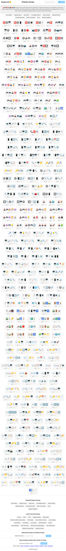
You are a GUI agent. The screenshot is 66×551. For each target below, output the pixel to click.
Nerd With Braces (42, 522)
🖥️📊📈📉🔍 (11, 241)
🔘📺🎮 (58, 30)
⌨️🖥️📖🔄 (38, 428)
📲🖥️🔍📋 (9, 163)
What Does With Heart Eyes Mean (18, 520)
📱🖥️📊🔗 (26, 147)
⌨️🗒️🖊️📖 (20, 474)
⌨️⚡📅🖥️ (15, 482)
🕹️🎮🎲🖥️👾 (56, 209)
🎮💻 (61, 85)
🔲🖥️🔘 (21, 202)
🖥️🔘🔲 (55, 46)
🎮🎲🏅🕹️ (10, 69)
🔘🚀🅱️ (48, 38)
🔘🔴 (16, 38)
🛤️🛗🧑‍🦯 (21, 318)
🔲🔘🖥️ (11, 46)
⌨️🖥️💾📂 (38, 412)
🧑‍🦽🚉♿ (32, 334)
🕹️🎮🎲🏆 (41, 209)
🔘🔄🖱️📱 (33, 178)
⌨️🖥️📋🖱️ (11, 428)
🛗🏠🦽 (21, 311)
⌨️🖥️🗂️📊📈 (53, 443)
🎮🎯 (8, 61)
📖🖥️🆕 (23, 131)
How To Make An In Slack (40, 520)
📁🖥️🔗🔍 (41, 124)
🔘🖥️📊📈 (23, 186)
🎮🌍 (41, 54)
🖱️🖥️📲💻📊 (53, 295)
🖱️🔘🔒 (26, 295)
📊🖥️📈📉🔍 (9, 131)
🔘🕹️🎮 (26, 38)
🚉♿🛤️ (47, 303)
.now (5, 2)
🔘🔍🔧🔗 (46, 178)
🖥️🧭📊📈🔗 (18, 272)
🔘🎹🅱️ (47, 30)
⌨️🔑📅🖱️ (41, 396)
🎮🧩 (56, 100)
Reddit (41, 545)
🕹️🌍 (51, 202)
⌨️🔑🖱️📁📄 (56, 396)
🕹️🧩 (60, 225)
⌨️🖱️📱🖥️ (7, 467)
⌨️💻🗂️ (44, 342)
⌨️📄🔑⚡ (29, 357)
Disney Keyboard (15, 525)
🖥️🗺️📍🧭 (59, 264)
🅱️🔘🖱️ (40, 22)
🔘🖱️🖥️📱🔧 (52, 186)
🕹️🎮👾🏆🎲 (9, 217)
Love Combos (33, 522)
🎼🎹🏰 (37, 108)
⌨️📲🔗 (56, 373)
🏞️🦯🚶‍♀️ (48, 108)
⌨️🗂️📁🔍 (45, 467)
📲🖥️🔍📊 (59, 155)
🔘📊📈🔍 (45, 170)
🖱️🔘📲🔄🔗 (12, 295)
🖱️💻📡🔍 (9, 280)
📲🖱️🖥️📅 (23, 163)
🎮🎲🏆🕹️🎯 (25, 69)
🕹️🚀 (52, 225)
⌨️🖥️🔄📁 (31, 435)
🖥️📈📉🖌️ (38, 233)
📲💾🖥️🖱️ (34, 155)
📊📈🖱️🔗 (55, 124)
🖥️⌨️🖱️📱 (44, 272)
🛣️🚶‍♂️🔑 (10, 318)
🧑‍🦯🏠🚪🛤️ (44, 326)
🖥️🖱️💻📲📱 (52, 256)
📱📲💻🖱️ (57, 131)
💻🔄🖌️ (54, 116)
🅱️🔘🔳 (29, 22)
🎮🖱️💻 (38, 100)
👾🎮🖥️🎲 (30, 116)
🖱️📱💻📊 (56, 280)
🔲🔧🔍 (58, 194)
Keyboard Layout (17, 15)
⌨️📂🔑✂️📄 (53, 350)
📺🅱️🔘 (36, 30)
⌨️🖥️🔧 (26, 443)
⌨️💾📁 (10, 350)
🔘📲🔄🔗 (19, 178)
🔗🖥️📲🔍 (31, 170)
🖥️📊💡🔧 (52, 233)
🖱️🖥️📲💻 (38, 295)
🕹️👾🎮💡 (8, 225)
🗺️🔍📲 (36, 303)
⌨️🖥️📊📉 (37, 420)
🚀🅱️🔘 (18, 54)
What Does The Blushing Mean (37, 525)
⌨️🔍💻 (54, 381)
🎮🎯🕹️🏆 (46, 61)
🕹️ (44, 202)
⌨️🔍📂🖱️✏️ (12, 389)
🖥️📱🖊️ (21, 248)
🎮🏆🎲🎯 (40, 77)
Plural (29, 517)
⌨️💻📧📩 (31, 342)
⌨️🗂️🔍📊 (7, 474)
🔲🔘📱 (47, 194)
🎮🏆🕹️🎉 (53, 77)
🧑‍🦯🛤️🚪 (10, 334)
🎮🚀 (48, 100)
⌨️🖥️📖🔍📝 (53, 428)
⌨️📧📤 (23, 373)
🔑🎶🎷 (8, 170)
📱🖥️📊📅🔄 (52, 139)
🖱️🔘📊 (60, 287)
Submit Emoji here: (19, 535)
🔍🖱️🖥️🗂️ (37, 163)
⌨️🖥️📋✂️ (25, 428)
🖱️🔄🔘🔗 (48, 287)
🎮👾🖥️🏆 (39, 85)
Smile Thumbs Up (25, 525)
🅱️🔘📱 (18, 22)
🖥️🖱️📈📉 (7, 264)
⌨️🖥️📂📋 (12, 420)
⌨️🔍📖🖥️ (55, 389)
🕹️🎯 (35, 217)
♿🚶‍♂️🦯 (33, 490)
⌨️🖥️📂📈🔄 (53, 412)
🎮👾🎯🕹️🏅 (8, 85)
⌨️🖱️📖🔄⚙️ (55, 459)
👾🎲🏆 (43, 116)
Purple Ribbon (17, 522)
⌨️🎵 (9, 342)
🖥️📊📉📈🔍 (27, 241)
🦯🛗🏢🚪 (44, 318)
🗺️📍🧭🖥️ (23, 303)
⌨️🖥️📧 (19, 435)
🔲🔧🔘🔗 (8, 202)
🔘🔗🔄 (11, 186)
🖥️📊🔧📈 (42, 241)
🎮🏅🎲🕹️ (12, 77)
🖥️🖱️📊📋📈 (22, 264)
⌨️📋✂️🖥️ (37, 365)
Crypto (24, 517)
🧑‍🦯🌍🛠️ (32, 326)
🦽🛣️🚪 (10, 326)
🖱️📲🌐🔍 (34, 287)
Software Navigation (46, 17)
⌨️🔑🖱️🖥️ (12, 404)
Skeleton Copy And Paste (27, 528)
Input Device (26, 15)
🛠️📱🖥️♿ (33, 311)
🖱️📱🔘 (22, 287)
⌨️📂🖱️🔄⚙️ (14, 357)
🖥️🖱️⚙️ (47, 264)
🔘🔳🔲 (7, 38)
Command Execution (19, 17)
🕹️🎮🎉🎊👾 (10, 209)
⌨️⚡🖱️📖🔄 (57, 482)
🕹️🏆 (52, 217)
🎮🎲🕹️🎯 (40, 69)
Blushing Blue (46, 517)
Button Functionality (31, 17)
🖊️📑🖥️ (13, 233)
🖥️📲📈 (25, 256)
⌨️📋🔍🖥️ (7, 365)
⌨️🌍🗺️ (56, 334)
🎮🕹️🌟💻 (25, 92)
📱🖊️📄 (39, 139)
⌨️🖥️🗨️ (20, 451)
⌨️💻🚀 (55, 342)
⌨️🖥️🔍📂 (59, 435)
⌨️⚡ (4, 482)
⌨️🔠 (34, 404)
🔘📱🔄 (7, 178)
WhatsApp (50, 545)
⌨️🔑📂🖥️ (27, 396)
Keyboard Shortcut (56, 15)
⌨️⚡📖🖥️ (29, 482)
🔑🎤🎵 (49, 163)
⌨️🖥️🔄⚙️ (45, 435)
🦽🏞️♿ (56, 318)
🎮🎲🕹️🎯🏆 (55, 69)
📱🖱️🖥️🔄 (7, 155)
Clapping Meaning (37, 517)
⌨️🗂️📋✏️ (59, 467)
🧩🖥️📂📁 (44, 334)
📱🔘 (15, 30)
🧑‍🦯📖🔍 (56, 326)
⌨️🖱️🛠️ (33, 467)
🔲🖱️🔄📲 (33, 202)
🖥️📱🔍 (10, 248)
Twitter (21, 545)
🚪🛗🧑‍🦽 (58, 303)
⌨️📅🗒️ (41, 357)
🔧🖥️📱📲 (9, 194)
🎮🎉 (49, 54)
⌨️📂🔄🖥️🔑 (23, 350)
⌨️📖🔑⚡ (11, 373)
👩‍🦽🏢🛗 (59, 108)
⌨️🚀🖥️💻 (34, 474)
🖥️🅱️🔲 (44, 46)
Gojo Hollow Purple (50, 525)
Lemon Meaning (52, 520)
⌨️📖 (48, 365)
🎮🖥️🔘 (59, 22)
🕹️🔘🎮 (33, 46)
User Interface (9, 15)
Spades (50, 522)
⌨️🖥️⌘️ (30, 451)
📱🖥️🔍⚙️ (40, 147)
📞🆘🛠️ (34, 131)
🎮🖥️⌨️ (27, 100)
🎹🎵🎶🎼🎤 (9, 108)
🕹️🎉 (60, 202)
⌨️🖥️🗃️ (9, 451)
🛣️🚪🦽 (56, 311)
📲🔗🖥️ (47, 155)
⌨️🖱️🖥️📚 (20, 467)
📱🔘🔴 (25, 30)
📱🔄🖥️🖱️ (26, 139)
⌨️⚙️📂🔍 (59, 474)
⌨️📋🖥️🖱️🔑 (22, 365)
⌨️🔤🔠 (55, 404)
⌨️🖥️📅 (25, 420)
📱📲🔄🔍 (12, 139)
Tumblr (45, 545)
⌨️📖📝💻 (59, 365)
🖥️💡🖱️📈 (25, 233)
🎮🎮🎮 (59, 54)
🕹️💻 (19, 225)
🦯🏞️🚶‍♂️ (32, 318)
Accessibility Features (36, 15)
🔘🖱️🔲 (37, 38)
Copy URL (44, 543)
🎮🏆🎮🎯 (26, 77)
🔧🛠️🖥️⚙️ (23, 194)
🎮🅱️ (49, 22)
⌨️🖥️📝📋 (7, 435)
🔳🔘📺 (22, 46)
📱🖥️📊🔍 (12, 147)
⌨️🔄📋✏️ (14, 381)
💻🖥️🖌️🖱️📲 (12, 124)
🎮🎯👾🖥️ (33, 61)
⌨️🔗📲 (25, 404)
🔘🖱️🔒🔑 (37, 186)
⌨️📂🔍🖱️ (38, 350)
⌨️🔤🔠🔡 (11, 412)
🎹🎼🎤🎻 (24, 108)
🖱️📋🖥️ (44, 280)
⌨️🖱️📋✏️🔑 (25, 459)
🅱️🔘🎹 (7, 22)
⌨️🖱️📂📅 (42, 451)
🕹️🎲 (44, 217)
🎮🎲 (57, 61)
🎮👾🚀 (52, 85)
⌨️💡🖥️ (19, 342)
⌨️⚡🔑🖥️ (42, 482)
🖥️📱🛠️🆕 (12, 256)
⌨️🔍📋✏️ (41, 389)
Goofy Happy (25, 522)
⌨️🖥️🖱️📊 (38, 443)
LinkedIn (32, 545)
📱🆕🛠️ (45, 131)
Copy (6, 25)
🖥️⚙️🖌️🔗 (57, 272)
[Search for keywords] (51, 2)
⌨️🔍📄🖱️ (27, 389)
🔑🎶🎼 (19, 170)
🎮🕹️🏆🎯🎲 (13, 100)
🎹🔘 (7, 30)
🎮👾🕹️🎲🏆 (24, 85)
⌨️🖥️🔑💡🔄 (12, 443)
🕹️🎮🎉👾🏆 (26, 209)
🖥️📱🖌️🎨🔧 (34, 248)
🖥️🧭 (5, 272)
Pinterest (37, 545)
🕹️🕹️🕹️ (43, 225)
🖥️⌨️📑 (32, 272)
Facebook (26, 545)
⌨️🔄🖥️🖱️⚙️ (29, 381)
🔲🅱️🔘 (59, 38)
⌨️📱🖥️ (45, 373)
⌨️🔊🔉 (43, 381)
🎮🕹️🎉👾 (38, 92)
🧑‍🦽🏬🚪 (21, 334)
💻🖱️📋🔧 (27, 124)
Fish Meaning (30, 520)
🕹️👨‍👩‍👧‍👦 (60, 217)
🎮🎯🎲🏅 (19, 61)
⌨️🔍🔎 (7, 396)
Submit (48, 535)
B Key (38, 17)
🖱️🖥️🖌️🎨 (9, 303)
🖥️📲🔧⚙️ (37, 256)
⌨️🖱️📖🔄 (40, 459)
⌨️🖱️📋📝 (56, 451)
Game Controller (46, 15)
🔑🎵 (59, 163)
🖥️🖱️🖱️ (36, 264)
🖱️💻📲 (22, 280)
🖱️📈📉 (33, 280)
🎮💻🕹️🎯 (11, 92)
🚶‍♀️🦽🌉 (10, 311)
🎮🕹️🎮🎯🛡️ (53, 92)
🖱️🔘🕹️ (7, 54)
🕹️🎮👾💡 (24, 217)
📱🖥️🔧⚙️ (53, 147)
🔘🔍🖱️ (59, 178)
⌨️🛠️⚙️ (47, 474)
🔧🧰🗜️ (36, 194)
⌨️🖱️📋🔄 (10, 459)
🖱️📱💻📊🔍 (8, 287)
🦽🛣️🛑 (21, 326)
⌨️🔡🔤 (44, 404)
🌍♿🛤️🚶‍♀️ (30, 54)
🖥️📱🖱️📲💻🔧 (52, 248)
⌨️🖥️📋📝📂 (52, 420)
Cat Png (19, 517)
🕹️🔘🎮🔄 (30, 225)
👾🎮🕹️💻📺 (15, 116)
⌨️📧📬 (34, 373)
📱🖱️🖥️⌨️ (20, 155)
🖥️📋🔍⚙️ (56, 241)
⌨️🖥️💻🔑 (25, 412)
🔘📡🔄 (58, 170)
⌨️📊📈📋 (53, 357)
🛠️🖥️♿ (45, 311)
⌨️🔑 (16, 396)
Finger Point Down (39, 528)
